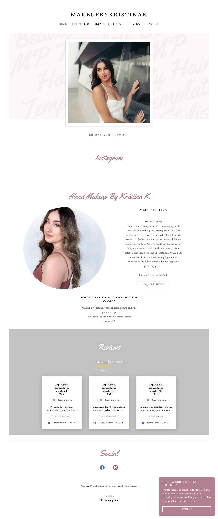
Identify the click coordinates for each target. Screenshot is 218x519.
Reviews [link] (136, 24)
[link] (109, 15)
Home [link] (62, 24)
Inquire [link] (154, 24)
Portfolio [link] (81, 24)
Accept (187, 509)
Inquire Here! (154, 284)
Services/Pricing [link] (109, 24)
